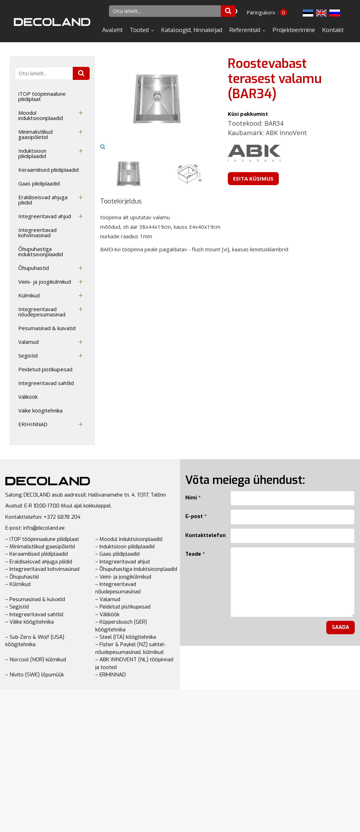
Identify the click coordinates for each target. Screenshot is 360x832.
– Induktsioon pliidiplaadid (125, 546)
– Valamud (107, 599)
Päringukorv (260, 12)
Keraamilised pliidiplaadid (48, 169)
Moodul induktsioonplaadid (40, 115)
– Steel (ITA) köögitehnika (125, 637)
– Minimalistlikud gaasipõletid (40, 546)
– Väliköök (107, 614)
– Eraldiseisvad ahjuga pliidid (38, 561)
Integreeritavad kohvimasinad (37, 232)
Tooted (139, 30)
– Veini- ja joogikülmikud (123, 576)
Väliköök (28, 396)
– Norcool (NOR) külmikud (35, 659)
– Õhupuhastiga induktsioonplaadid (136, 569)
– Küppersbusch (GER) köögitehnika (121, 625)
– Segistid (17, 606)
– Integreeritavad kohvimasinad (42, 569)
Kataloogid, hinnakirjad (191, 30)
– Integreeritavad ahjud (122, 561)
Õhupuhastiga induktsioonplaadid (40, 251)
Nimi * (192, 497)
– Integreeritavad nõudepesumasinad (118, 588)
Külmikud (29, 295)
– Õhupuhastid (22, 576)
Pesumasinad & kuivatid (47, 328)
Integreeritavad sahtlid (46, 382)
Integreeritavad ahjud (44, 216)
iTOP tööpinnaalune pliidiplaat (42, 96)
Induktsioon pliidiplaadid (32, 153)
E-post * (195, 516)
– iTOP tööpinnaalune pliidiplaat (42, 539)
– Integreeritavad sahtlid (34, 614)
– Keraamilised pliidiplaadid (36, 553)
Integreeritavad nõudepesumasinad (41, 311)
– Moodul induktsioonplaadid (128, 539)
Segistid (28, 355)
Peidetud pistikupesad (45, 369)
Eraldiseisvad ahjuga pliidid (43, 200)
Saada (340, 627)
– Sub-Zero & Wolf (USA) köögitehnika (34, 641)
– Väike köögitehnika (29, 621)
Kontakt (332, 30)
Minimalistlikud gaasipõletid (35, 134)
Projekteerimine (293, 30)
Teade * (195, 553)
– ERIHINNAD (110, 674)
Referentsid (244, 30)
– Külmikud (18, 584)
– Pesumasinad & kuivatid (35, 599)
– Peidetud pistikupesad (122, 606)
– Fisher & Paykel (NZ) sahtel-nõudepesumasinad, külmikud (130, 648)
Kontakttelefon (202, 535)
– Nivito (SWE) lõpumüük (34, 674)
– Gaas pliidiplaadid (117, 553)
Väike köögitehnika (40, 410)
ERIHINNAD (32, 424)
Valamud (28, 341)
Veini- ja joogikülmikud (44, 281)
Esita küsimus (253, 178)
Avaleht (112, 30)
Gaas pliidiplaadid (39, 183)
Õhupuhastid (33, 267)
